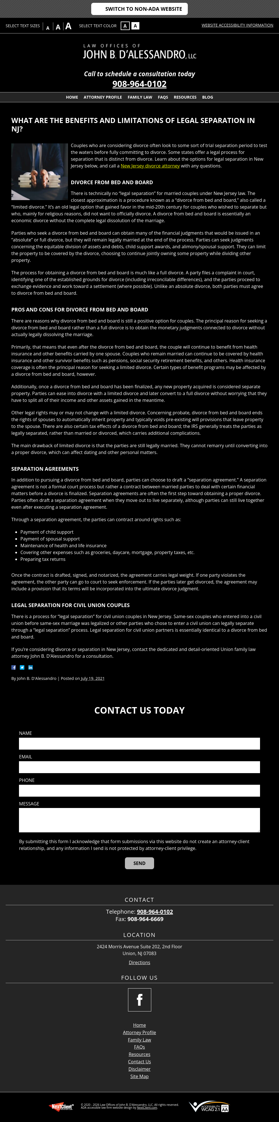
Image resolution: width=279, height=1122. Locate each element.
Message (29, 804)
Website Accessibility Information (237, 25)
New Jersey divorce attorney (150, 166)
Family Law (140, 97)
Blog (207, 97)
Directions (139, 963)
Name (25, 733)
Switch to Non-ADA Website (143, 8)
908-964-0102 (139, 84)
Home (72, 97)
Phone (27, 780)
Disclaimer (139, 1069)
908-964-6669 (145, 919)
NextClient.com (147, 1108)
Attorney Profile (103, 97)
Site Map (139, 1076)
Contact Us (139, 1062)
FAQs (163, 97)
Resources (185, 97)
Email (25, 757)
